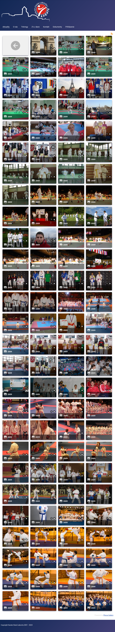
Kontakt (46, 27)
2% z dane (36, 27)
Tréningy (24, 27)
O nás (15, 27)
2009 (38, 52)
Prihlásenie (69, 27)
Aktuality (6, 27)
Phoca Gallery (108, 615)
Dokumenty (57, 27)
